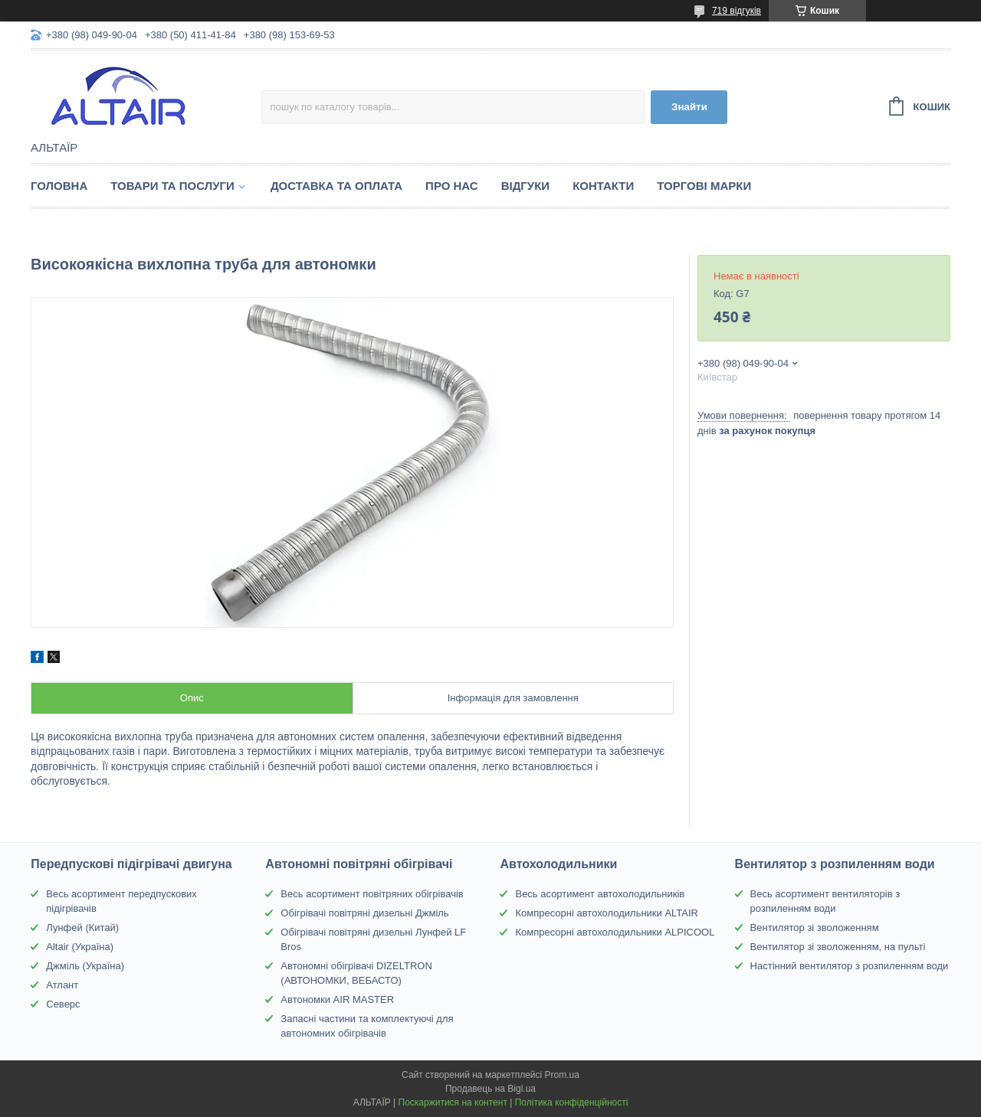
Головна (59, 185)
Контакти (603, 185)
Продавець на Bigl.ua (490, 1088)
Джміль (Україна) (85, 966)
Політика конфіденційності (571, 1102)
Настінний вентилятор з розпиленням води (849, 966)
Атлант (62, 985)
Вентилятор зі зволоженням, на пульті (838, 946)
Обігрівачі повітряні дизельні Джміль (364, 913)
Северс (63, 1004)
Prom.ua (562, 1075)
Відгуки (525, 185)
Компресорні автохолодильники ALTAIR (606, 913)
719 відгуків (736, 10)
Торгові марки (704, 185)
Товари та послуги (172, 185)
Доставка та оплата (336, 185)
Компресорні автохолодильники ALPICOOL (614, 932)
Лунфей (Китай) (82, 927)
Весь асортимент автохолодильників (599, 894)
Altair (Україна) (79, 946)
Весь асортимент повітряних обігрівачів (372, 894)
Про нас (451, 185)
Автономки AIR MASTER (337, 999)
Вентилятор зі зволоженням (814, 927)
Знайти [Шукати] (689, 107)
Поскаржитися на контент (453, 1102)
